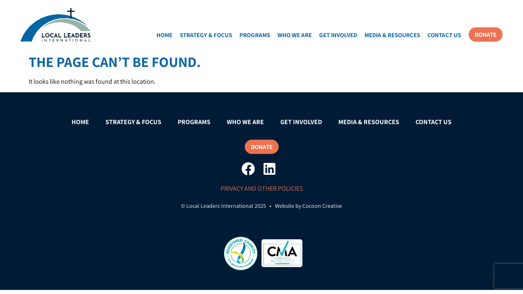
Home (164, 35)
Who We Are (294, 35)
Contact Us (444, 35)
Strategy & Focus (206, 35)
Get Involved (338, 35)
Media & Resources (392, 35)
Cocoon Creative (322, 205)
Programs (254, 35)
